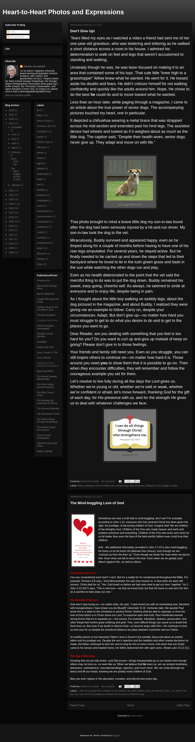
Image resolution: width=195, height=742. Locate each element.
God (132, 485)
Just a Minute (43, 357)
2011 (11, 239)
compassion (43, 221)
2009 (11, 248)
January (15, 185)
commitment (43, 211)
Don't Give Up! (82, 31)
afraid (40, 158)
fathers (141, 691)
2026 (11, 110)
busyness (41, 195)
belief (39, 179)
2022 (11, 190)
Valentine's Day (137, 694)
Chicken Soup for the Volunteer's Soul (47, 308)
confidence (42, 227)
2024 (11, 119)
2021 (11, 195)
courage (119, 485)
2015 (11, 221)
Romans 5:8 (112, 694)
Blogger (115, 735)
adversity (41, 147)
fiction (40, 264)
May (13, 139)
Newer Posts (77, 705)
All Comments (15, 37)
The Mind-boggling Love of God (97, 503)
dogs (126, 485)
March (14, 147)
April (14, 143)
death (40, 248)
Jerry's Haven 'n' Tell (47, 352)
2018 (11, 208)
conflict (40, 232)
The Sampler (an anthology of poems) (47, 401)
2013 (11, 230)
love (76, 694)
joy (71, 694)
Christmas (42, 131)
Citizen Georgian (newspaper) (45, 327)
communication (44, 216)
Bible (80, 485)
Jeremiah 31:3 (157, 691)
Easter (40, 137)
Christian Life (107, 485)
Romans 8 (124, 694)
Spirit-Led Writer (45, 371)
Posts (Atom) (136, 715)
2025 (11, 114)
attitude (40, 168)
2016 (11, 217)
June (14, 134)
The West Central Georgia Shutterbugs (47, 420)
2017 (11, 212)
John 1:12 (170, 691)
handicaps (139, 485)
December (16, 127)
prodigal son (99, 694)
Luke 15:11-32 (85, 694)
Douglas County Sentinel (45, 335)
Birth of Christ (44, 120)
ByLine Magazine (45, 293)
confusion (42, 237)
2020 (11, 199)
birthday (41, 190)
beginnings (42, 174)
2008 (11, 252)
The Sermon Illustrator (48, 408)
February (15, 152)
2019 (11, 204)
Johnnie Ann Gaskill (34, 66)
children (106, 691)
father (134, 691)
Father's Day (43, 142)
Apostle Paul (96, 691)
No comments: (108, 481)
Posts (11, 32)
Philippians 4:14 (152, 485)
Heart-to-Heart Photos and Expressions (63, 12)
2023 (11, 123)
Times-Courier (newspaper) (44, 436)
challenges (89, 485)
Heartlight (42, 341)
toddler (174, 485)
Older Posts (183, 705)
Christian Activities (46, 315)
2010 (11, 243)
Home (130, 705)
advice (40, 152)
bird (39, 184)
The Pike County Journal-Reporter (45, 385)
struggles (166, 485)
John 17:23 (181, 691)
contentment (43, 243)
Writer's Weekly (44, 451)
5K (38, 110)
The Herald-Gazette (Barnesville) (47, 377)
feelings (41, 259)
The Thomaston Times (48, 414)
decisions (41, 253)
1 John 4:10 (83, 691)
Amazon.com (43, 280)
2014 (11, 226)
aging (39, 163)
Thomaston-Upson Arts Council (46, 428)
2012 (11, 234)
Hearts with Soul (45, 347)
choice (40, 205)
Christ (97, 485)
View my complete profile (17, 95)
